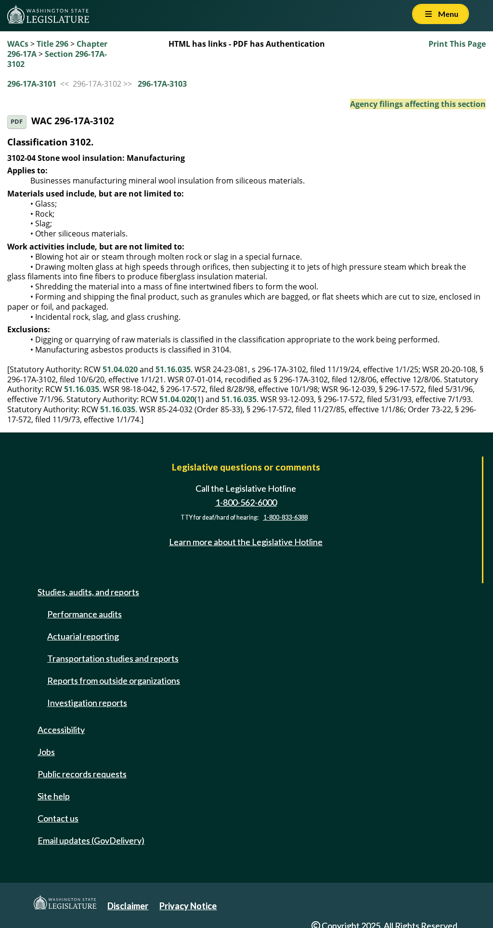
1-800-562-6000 (246, 502)
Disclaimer (127, 906)
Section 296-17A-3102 (57, 59)
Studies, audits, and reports (88, 592)
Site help (54, 796)
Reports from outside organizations (113, 680)
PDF (17, 122)
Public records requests (82, 774)
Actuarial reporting (83, 636)
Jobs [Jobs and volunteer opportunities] (46, 751)
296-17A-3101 (31, 83)
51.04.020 (120, 369)
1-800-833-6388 (285, 517)
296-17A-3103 (162, 83)
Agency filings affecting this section (418, 104)
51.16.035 (173, 369)
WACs (17, 44)
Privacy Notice (188, 906)
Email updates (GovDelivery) (91, 840)
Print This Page (457, 44)
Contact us (58, 818)
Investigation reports (87, 702)
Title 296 (52, 44)
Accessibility (61, 729)
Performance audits (84, 614)
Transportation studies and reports (113, 658)
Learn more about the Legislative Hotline (246, 541)
